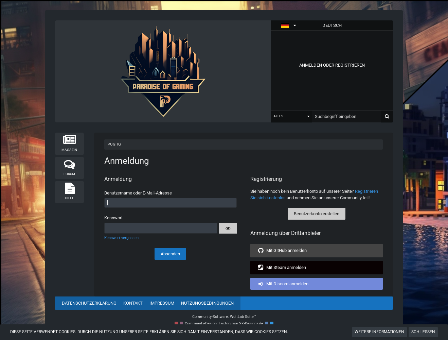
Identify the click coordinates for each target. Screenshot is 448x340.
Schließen (423, 331)
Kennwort (113, 217)
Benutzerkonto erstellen (316, 213)
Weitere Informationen (379, 331)
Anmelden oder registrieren (332, 65)
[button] (332, 25)
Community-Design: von (224, 323)
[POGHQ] (163, 71)
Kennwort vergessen (121, 238)
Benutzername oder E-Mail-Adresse (138, 193)
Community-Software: (224, 316)
